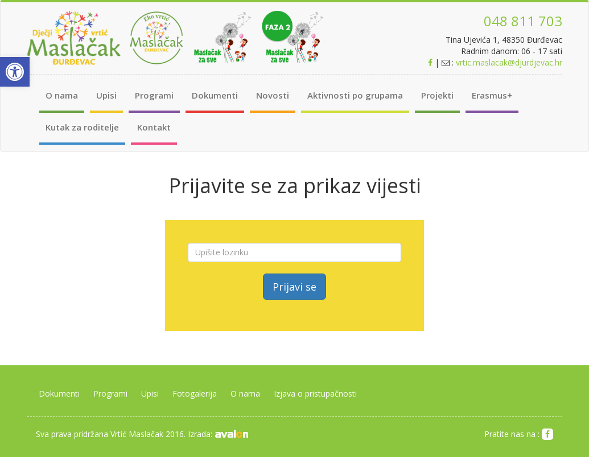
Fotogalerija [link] (194, 393)
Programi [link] (154, 95)
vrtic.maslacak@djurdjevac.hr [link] (509, 62)
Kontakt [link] (154, 127)
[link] (15, 72)
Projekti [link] (437, 95)
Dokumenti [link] (215, 95)
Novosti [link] (272, 95)
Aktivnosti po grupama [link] (355, 95)
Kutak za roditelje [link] (82, 127)
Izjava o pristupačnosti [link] (315, 393)
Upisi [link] (106, 95)
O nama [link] (62, 95)
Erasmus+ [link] (492, 95)
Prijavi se (294, 286)
